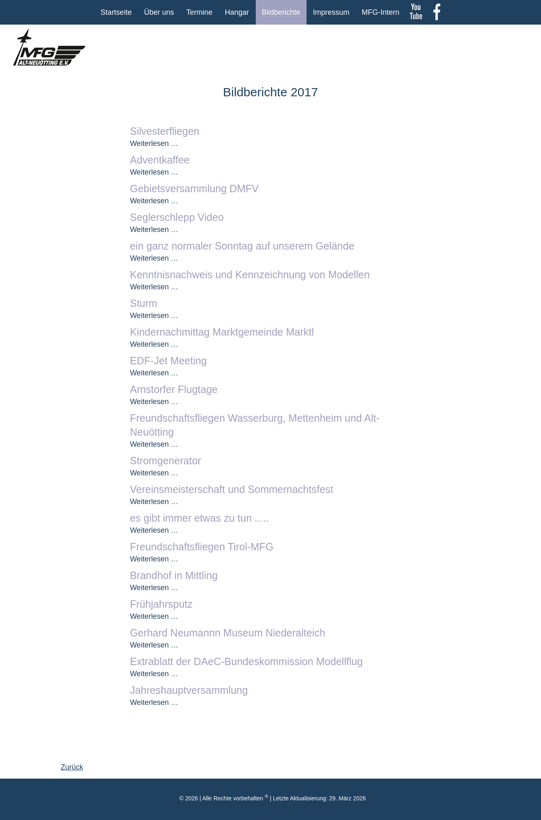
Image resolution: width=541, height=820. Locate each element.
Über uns (159, 12)
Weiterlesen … (154, 143)
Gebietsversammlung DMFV (194, 188)
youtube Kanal (416, 12)
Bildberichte (281, 12)
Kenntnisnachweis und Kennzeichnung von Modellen (250, 274)
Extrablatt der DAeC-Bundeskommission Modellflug (246, 661)
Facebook (436, 12)
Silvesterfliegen (165, 131)
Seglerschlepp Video (177, 217)
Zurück (72, 767)
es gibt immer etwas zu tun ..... (199, 518)
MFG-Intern (381, 12)
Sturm (143, 303)
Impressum (331, 12)
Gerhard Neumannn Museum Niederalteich (227, 632)
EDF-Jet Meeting (168, 360)
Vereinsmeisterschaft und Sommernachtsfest (231, 489)
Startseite (116, 12)
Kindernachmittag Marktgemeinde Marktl (222, 332)
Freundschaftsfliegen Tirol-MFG (201, 546)
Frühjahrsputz (161, 604)
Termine (199, 12)
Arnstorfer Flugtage (174, 389)
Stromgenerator (165, 460)
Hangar (237, 12)
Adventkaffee (159, 160)
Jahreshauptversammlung (189, 690)
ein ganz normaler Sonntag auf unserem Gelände (242, 246)
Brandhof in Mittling (174, 575)
